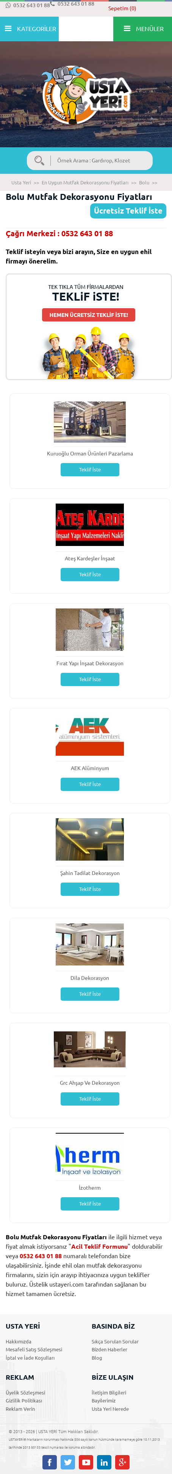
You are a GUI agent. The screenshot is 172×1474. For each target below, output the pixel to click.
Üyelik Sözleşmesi (25, 1392)
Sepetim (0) (122, 8)
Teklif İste (90, 469)
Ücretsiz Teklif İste (128, 210)
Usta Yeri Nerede (110, 1409)
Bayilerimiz (104, 1400)
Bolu (144, 182)
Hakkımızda (18, 1341)
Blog (97, 1357)
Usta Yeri (21, 182)
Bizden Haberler (109, 1349)
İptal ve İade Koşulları (30, 1357)
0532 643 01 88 (28, 5)
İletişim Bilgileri (109, 1392)
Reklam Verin (20, 1409)
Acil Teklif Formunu (99, 1246)
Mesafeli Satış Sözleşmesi (34, 1349)
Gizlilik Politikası (24, 1400)
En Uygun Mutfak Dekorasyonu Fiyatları (85, 182)
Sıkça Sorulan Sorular (115, 1341)
